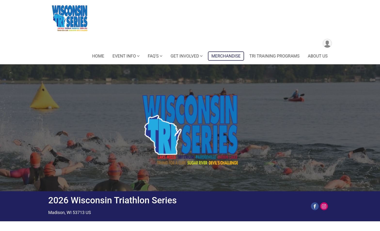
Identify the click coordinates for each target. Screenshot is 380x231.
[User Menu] (327, 43)
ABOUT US (318, 56)
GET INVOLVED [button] (185, 56)
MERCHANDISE (226, 56)
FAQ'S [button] (153, 56)
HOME (98, 56)
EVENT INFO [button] (124, 56)
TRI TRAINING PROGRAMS (274, 56)
